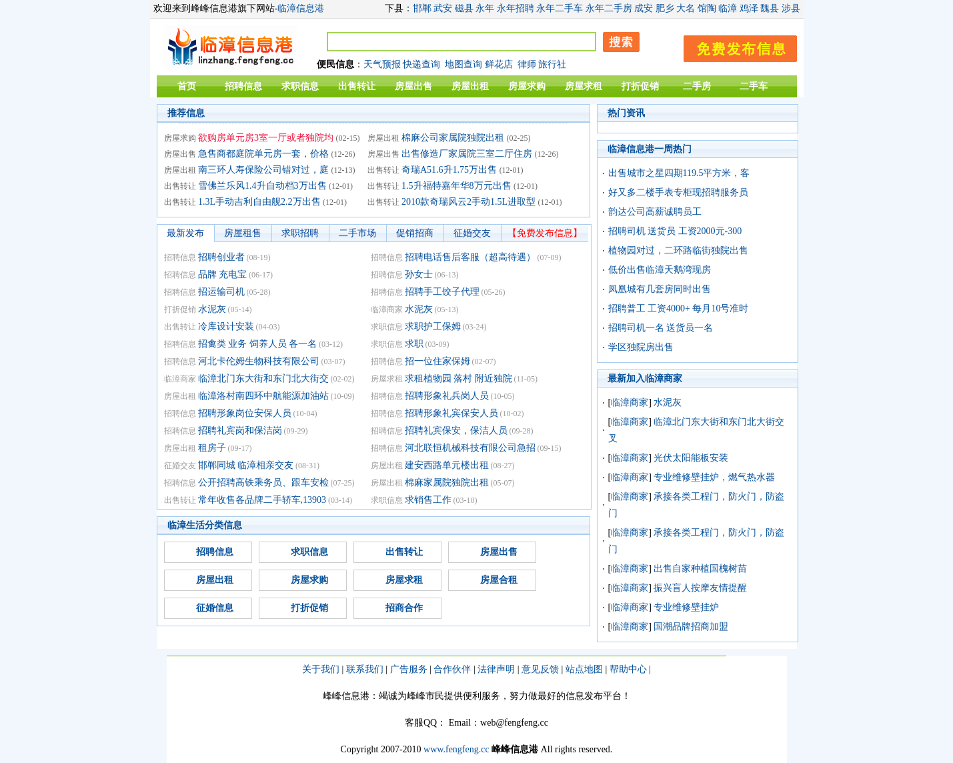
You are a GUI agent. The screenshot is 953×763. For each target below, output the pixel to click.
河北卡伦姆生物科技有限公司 (258, 361)
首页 (186, 86)
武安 (442, 8)
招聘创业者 (221, 257)
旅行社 (552, 64)
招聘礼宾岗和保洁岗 (240, 431)
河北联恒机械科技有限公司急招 (470, 448)
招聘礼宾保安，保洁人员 (456, 431)
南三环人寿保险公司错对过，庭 (263, 170)
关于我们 (320, 669)
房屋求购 (527, 86)
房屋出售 (413, 86)
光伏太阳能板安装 (691, 458)
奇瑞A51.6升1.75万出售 (449, 170)
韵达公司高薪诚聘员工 (655, 212)
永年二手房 (609, 8)
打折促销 (640, 86)
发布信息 (734, 46)
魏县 (769, 8)
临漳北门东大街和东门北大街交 (263, 378)
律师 (527, 64)
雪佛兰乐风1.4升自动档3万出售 (262, 186)
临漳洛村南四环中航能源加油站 (263, 396)
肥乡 (665, 8)
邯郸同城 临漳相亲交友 (246, 465)
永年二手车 (559, 8)
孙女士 (419, 274)
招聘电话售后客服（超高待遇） (470, 257)
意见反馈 (540, 669)
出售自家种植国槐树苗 (700, 569)
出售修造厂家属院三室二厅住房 (466, 154)
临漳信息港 (300, 8)
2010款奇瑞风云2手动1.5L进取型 (468, 202)
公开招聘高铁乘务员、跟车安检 (263, 483)
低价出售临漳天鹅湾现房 (659, 270)
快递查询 (421, 64)
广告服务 (408, 669)
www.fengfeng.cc (456, 749)
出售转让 (356, 86)
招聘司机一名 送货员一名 (661, 328)
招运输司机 (221, 292)
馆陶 (707, 8)
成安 (643, 8)
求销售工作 (428, 500)
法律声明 (496, 669)
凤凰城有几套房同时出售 (659, 289)
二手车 (754, 86)
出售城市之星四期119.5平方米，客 (679, 173)
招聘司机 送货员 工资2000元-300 (675, 231)
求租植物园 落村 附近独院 (458, 378)
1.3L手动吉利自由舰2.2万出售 (259, 202)
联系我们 (364, 669)
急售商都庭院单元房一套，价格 (263, 154)
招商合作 (404, 608)
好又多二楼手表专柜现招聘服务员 (678, 192)
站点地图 (584, 669)
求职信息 (300, 86)
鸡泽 (749, 8)
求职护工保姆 (433, 326)
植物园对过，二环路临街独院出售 (678, 250)
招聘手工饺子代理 (442, 292)
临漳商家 (629, 403)
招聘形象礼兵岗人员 (447, 396)
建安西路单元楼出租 (447, 465)
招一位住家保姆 (437, 361)
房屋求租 (583, 86)
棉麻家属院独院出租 (447, 483)
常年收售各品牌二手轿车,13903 (262, 500)
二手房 (697, 86)
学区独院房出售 (641, 347)
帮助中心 (628, 669)
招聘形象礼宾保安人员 (451, 413)
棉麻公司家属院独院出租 (452, 138)
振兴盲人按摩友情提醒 (700, 588)
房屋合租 (499, 580)
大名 (685, 8)
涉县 (791, 8)
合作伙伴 (452, 669)
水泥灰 (212, 309)
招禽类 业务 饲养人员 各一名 (257, 344)
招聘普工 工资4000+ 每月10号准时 (678, 308)
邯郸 (422, 8)
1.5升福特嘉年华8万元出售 (456, 186)
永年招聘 (515, 8)
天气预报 (382, 64)
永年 (484, 8)
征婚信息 (214, 608)
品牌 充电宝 (222, 274)
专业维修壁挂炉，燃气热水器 (714, 477)
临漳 (727, 8)
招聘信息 (243, 86)
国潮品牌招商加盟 (691, 627)
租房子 (212, 448)
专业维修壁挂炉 (686, 607)
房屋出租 (470, 86)
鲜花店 (499, 64)
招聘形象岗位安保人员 (244, 413)
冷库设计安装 (226, 326)
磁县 (464, 8)
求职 (414, 344)
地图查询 (463, 64)
